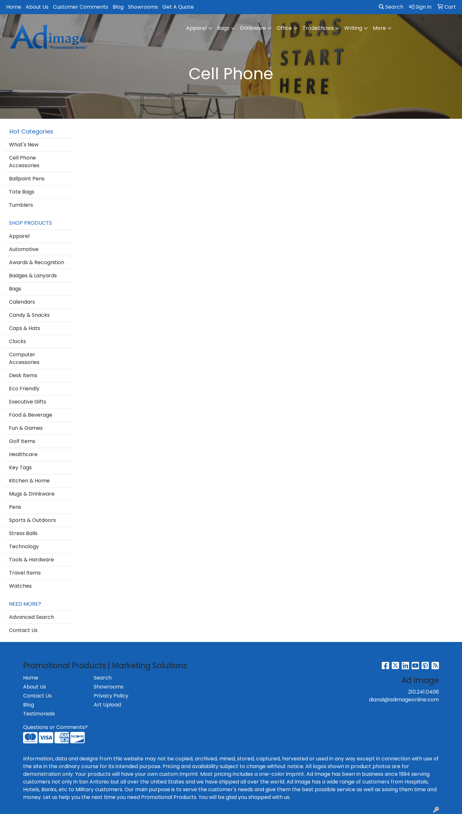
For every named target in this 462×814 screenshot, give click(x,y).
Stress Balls (23, 533)
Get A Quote (178, 7)
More (379, 28)
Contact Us (23, 630)
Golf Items (22, 441)
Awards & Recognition (36, 262)
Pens (15, 507)
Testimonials (39, 713)
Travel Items (25, 572)
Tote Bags (21, 191)
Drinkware (253, 28)
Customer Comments (80, 7)
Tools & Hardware (31, 559)
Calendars (22, 302)
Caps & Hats (24, 328)
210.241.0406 (423, 692)
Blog (118, 7)
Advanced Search (31, 617)
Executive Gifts (27, 401)
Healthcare (23, 454)
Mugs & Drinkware (32, 494)
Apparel (196, 28)
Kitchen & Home (29, 480)
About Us (37, 7)
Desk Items (23, 375)
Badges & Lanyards (33, 275)
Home (13, 7)
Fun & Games (26, 428)
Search (391, 7)
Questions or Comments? (55, 727)
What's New (23, 144)
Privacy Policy (111, 695)
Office (284, 28)
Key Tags (20, 467)
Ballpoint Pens (27, 178)
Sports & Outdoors (32, 520)
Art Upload (107, 704)
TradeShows (318, 28)
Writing (353, 28)
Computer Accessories (24, 358)
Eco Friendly (24, 388)
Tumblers (21, 205)
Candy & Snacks (29, 315)
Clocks (17, 341)
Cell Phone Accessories (24, 161)
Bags (223, 28)
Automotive (23, 249)
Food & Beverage (30, 415)
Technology (24, 546)
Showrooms (143, 7)
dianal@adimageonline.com (404, 699)
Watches (20, 586)
